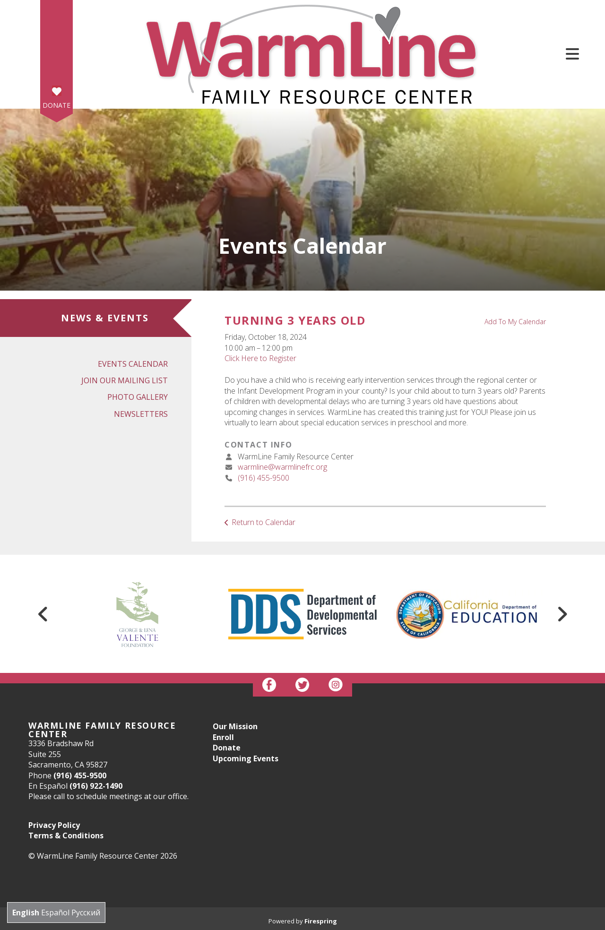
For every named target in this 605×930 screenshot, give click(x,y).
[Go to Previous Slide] (43, 614)
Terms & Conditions (66, 835)
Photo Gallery (137, 397)
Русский (85, 912)
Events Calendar (133, 364)
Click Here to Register (260, 358)
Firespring (320, 921)
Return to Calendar (263, 522)
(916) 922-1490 (95, 786)
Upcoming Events (245, 758)
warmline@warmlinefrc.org (282, 467)
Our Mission (235, 726)
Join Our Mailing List (124, 380)
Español (55, 912)
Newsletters (141, 414)
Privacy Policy (54, 825)
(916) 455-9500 (263, 478)
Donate (56, 105)
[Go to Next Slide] (562, 614)
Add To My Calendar (515, 321)
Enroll (223, 737)
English (25, 912)
